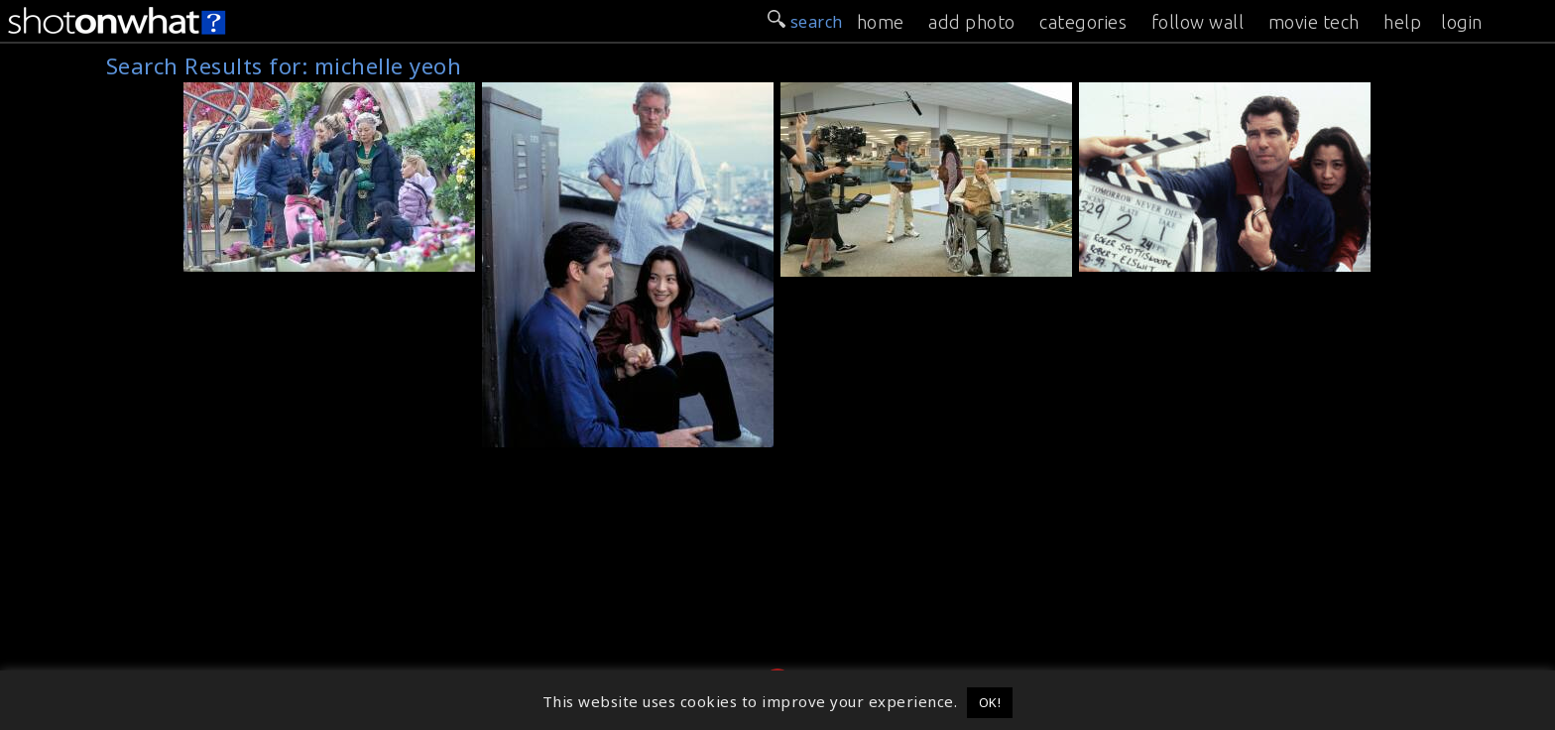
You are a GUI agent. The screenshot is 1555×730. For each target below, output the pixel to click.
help (1402, 22)
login (1462, 22)
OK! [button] (990, 702)
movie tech (1314, 22)
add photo (972, 22)
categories (1083, 22)
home (880, 22)
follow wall (1198, 22)
